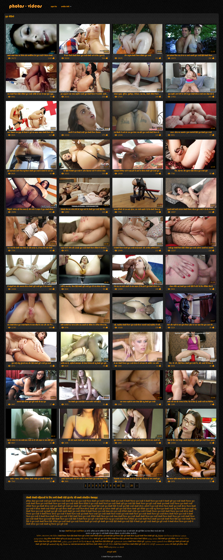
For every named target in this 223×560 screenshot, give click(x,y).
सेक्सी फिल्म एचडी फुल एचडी (95, 514)
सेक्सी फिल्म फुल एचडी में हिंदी (61, 516)
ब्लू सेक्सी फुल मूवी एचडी (53, 511)
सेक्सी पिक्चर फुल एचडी (156, 511)
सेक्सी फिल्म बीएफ (132, 539)
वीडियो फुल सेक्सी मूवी (175, 542)
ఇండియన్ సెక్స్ (54, 544)
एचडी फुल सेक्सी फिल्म (52, 501)
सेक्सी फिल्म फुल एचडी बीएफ (158, 514)
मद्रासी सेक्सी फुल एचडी (71, 511)
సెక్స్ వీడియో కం (65, 544)
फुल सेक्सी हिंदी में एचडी (113, 506)
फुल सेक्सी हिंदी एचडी (96, 506)
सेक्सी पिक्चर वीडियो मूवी (136, 542)
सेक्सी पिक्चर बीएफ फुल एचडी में (54, 514)
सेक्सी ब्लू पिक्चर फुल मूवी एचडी (56, 524)
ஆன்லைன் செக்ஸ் (121, 542)
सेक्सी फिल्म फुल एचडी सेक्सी (129, 516)
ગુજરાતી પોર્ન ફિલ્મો (79, 542)
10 (118, 485)
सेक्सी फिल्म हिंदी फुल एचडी (175, 519)
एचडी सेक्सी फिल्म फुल (69, 501)
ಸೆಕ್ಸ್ (45, 539)
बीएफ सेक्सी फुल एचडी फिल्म (73, 509)
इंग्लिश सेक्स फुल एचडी (34, 501)
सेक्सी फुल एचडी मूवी (92, 521)
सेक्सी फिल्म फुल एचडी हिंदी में (66, 519)
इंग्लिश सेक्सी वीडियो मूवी (55, 539)
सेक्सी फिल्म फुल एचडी (137, 514)
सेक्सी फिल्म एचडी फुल (75, 514)
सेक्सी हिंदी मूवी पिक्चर (113, 536)
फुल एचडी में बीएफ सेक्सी (105, 501)
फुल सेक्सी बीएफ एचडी (45, 506)
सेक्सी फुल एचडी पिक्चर (75, 521)
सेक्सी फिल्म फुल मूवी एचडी (88, 519)
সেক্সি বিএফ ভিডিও (86, 539)
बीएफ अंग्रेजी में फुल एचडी (149, 506)
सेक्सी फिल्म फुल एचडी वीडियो (84, 516)
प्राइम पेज (54, 7)
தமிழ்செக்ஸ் (39, 539)
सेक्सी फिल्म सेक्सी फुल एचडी (153, 519)
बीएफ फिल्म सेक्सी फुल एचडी (170, 506)
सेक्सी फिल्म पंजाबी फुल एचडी (117, 514)
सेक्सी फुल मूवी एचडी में (160, 521)
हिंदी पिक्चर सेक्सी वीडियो (94, 544)
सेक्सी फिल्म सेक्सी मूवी (147, 536)
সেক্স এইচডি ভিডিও (182, 539)
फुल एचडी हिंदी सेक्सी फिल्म (134, 503)
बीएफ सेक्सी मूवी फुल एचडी (116, 509)
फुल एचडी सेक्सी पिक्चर (182, 501)
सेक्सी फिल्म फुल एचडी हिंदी (44, 519)
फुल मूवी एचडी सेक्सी (153, 503)
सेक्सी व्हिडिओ (142, 539)
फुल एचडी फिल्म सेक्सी (87, 501)
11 (123, 485)
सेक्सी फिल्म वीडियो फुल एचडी (130, 519)
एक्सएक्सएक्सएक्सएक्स (78, 544)
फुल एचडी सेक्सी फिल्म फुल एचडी (52, 503)
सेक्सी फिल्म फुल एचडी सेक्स (107, 516)
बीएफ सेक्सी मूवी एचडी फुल (95, 509)
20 (131, 485)
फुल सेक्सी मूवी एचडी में (79, 506)
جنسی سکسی (67, 542)
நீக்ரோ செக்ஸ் (180, 536)
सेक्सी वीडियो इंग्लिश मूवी (98, 536)
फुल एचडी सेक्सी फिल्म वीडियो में (78, 503)
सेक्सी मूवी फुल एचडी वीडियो (103, 539)
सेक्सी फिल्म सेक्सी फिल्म (122, 544)
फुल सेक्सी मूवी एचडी (62, 506)
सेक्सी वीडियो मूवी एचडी (137, 544)
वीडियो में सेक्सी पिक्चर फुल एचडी (92, 511)
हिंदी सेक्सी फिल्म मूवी (77, 536)
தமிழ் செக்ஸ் (153, 539)
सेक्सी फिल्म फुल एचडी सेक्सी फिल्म (154, 516)
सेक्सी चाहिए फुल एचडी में (136, 511)
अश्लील (87, 536)
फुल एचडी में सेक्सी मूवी (164, 501)
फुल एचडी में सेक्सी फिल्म (145, 501)
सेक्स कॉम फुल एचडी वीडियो (116, 511)
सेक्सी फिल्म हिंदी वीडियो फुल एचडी (53, 521)
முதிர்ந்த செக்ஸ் (151, 542)
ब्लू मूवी (137, 536)
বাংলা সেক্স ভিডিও (51, 536)
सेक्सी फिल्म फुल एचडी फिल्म (74, 531)
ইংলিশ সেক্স (41, 536)
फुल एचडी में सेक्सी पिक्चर (126, 501)
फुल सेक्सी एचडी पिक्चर (171, 503)
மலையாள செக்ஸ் (163, 544)
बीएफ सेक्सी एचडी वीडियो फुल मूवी (49, 509)
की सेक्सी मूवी (174, 544)
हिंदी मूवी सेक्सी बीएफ (127, 536)
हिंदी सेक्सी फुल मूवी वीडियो (166, 539)
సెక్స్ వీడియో (159, 536)
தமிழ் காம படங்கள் (116, 547)
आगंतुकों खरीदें (111, 552)
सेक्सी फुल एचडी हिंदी (109, 521)
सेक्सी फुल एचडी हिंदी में (126, 521)
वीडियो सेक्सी (57, 542)
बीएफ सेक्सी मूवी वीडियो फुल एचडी (140, 509)
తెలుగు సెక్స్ (90, 542)
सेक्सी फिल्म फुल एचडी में (178, 514)
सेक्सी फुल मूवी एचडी (143, 521)
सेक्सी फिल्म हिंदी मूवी (119, 539)
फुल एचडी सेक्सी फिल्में (99, 503)
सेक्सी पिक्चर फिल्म (64, 536)
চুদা (174, 536)
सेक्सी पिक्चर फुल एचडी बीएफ (176, 511)
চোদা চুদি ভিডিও (108, 544)
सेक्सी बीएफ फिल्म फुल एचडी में (181, 521)
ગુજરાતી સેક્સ (162, 542)
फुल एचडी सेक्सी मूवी (116, 503)
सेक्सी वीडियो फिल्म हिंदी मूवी (43, 542)
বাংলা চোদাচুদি (151, 544)
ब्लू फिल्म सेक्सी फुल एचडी (184, 509)
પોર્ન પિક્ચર (168, 536)
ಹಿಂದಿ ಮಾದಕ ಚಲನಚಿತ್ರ (71, 539)
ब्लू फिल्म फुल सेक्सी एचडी (164, 509)
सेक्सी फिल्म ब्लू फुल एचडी (109, 519)
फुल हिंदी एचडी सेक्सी (131, 506)
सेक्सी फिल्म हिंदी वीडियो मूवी (104, 542)
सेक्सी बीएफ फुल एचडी (34, 524)
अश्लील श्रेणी (65, 7)
